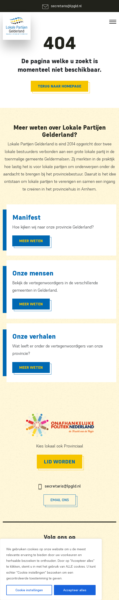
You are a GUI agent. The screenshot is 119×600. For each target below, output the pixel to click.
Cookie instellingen (29, 590)
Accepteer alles (74, 590)
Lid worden (59, 461)
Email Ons (59, 499)
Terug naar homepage (59, 86)
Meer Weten (31, 240)
